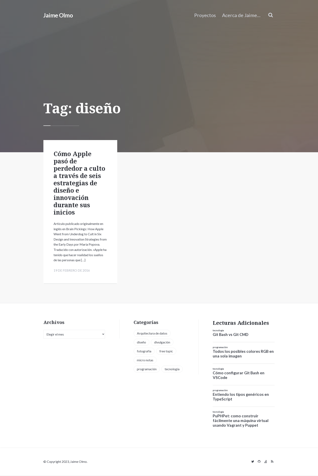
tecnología (218, 331)
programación (220, 348)
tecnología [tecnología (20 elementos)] (172, 370)
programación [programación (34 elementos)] (147, 370)
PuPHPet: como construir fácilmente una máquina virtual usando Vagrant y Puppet (241, 421)
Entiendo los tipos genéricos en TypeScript (241, 397)
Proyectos (205, 15)
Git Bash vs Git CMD (230, 335)
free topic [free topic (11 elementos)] (166, 352)
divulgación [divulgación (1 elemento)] (162, 343)
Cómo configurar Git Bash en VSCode (238, 376)
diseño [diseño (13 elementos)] (141, 343)
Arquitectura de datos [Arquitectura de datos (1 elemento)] (152, 334)
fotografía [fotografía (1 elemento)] (144, 352)
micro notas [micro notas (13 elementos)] (145, 361)
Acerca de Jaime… (241, 15)
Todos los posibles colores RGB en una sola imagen (243, 354)
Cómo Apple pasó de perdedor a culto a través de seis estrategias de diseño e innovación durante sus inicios (79, 183)
